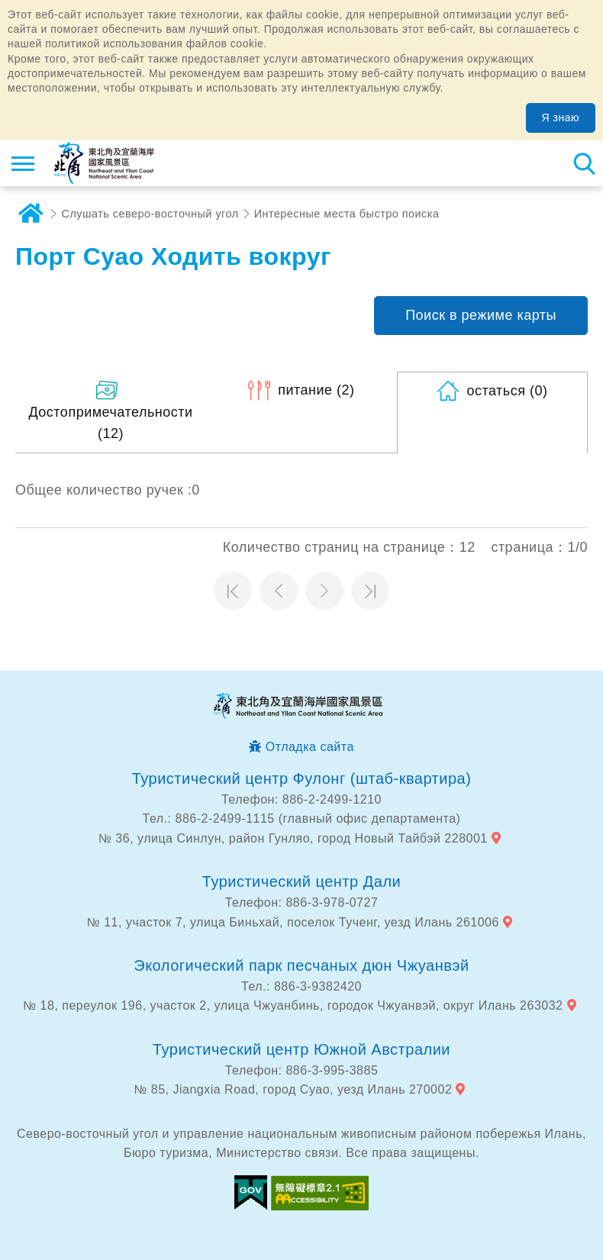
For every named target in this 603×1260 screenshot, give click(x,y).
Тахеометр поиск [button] (584, 163)
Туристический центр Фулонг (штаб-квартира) (302, 778)
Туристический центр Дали (301, 881)
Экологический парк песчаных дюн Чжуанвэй (301, 965)
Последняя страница (370, 591)
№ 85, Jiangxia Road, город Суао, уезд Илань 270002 (293, 1089)
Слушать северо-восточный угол (150, 214)
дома (30, 213)
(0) (506, 390)
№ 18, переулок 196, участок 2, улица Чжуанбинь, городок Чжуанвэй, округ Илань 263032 (293, 1005)
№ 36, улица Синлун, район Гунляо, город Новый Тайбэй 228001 (293, 838)
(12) (110, 423)
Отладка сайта (310, 746)
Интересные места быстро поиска (347, 214)
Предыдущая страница (279, 591)
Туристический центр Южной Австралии (301, 1049)
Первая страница (233, 591)
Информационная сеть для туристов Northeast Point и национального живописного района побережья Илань (104, 163)
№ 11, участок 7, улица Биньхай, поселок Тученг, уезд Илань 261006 (293, 922)
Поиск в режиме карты (480, 315)
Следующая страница (324, 591)
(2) (316, 390)
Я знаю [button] (560, 117)
